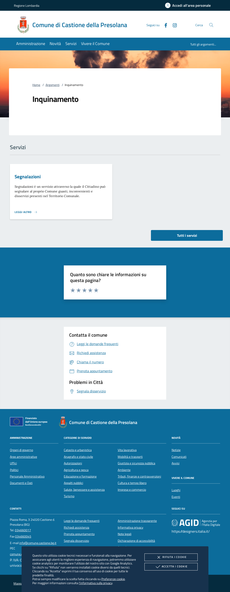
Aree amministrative (23, 456)
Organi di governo (21, 450)
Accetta (171, 566)
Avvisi (175, 463)
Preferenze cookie (113, 579)
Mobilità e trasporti (130, 456)
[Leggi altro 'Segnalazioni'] (26, 212)
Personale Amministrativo (27, 476)
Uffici (13, 463)
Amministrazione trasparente (137, 520)
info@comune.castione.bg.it (37, 542)
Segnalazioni (28, 176)
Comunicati (179, 456)
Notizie (176, 450)
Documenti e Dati (21, 482)
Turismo (69, 496)
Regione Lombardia (26, 5)
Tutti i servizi (187, 235)
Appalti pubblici (73, 482)
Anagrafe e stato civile (78, 456)
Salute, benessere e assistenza (84, 489)
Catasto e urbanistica (78, 450)
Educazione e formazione (80, 476)
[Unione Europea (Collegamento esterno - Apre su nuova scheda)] (30, 422)
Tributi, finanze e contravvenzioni (139, 476)
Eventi (176, 496)
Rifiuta (171, 557)
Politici (14, 469)
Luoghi (176, 490)
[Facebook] (163, 25)
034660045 (23, 536)
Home (36, 84)
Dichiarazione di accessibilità (136, 540)
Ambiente (124, 469)
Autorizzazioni (73, 463)
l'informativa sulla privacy (95, 583)
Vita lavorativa (127, 450)
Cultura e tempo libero (132, 482)
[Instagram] (172, 25)
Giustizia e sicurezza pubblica (136, 463)
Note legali (124, 534)
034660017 (23, 530)
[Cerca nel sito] (211, 25)
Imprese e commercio (132, 489)
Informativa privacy (130, 527)
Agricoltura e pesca (76, 469)
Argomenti (53, 84)
